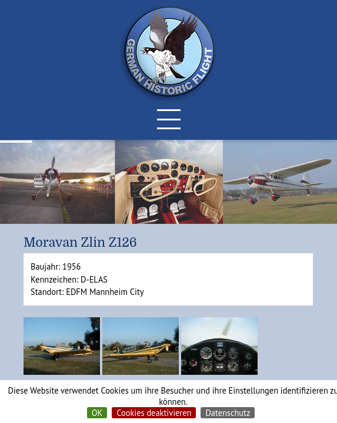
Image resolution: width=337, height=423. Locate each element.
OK (97, 412)
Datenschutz (227, 412)
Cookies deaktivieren (153, 412)
